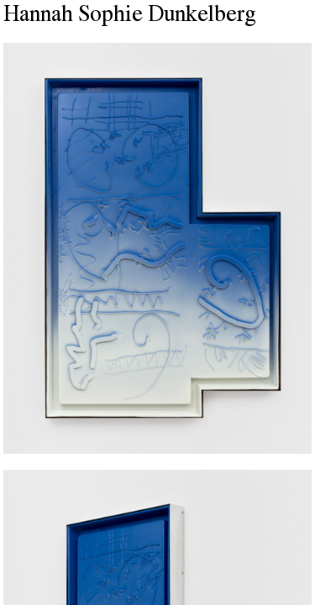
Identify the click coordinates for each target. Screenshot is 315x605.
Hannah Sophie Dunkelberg (129, 16)
